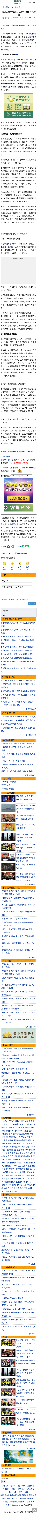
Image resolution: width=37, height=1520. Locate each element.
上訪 (20, 1167)
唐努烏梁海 (24, 1170)
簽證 (7, 1180)
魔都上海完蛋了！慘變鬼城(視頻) (14, 920)
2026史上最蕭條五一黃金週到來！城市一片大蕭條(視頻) (26, 1384)
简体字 (8, 1506)
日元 (11, 1157)
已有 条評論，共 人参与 (12, 587)
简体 (30, 2)
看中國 (7, 460)
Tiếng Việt (23, 1506)
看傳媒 (9, 1500)
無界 (33, 1500)
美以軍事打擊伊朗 (8, 783)
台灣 (13, 1161)
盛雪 (33, 1440)
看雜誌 (31, 1496)
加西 (32, 1503)
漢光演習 (19, 1126)
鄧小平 (8, 1186)
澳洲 (6, 1183)
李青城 (16, 1443)
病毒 (5, 1126)
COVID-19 (12, 1126)
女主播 (7, 1177)
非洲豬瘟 (13, 1164)
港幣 (15, 1157)
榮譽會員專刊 (8, 741)
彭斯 (21, 1141)
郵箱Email (4, 1479)
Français (15, 1506)
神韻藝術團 (16, 1496)
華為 (23, 1138)
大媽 (32, 1161)
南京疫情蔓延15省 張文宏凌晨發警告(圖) (17, 655)
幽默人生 (7, 1189)
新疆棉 (8, 1132)
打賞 (24, 18)
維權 (9, 1167)
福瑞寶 (14, 1500)
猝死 (16, 55)
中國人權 (27, 1470)
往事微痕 (28, 1132)
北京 (23, 1161)
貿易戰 (8, 1129)
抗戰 (18, 1183)
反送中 (6, 1148)
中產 (3, 1161)
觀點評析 (12, 1470)
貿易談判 (31, 1141)
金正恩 (27, 1138)
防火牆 (4, 1167)
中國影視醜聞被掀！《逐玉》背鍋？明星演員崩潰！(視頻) (26, 1423)
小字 (34, 18)
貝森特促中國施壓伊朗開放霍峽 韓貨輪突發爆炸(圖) (26, 810)
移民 (20, 1177)
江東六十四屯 (14, 1170)
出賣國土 (26, 1129)
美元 (21, 1154)
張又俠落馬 (5, 786)
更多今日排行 (30, 1028)
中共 (19, 1138)
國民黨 (26, 1126)
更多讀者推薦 (31, 736)
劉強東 (27, 1161)
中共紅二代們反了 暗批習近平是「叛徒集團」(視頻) (25, 839)
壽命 (7, 1193)
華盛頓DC (22, 1503)
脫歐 (5, 1154)
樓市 (25, 1157)
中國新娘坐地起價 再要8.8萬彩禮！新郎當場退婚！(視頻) (25, 1394)
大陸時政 (16, 7)
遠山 (7, 1440)
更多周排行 (31, 1116)
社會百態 (20, 1470)
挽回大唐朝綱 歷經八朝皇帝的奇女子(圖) (17, 772)
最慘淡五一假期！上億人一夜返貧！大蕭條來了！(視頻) (26, 849)
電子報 (12, 1487)
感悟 (17, 1189)
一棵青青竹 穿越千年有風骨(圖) (13, 762)
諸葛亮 (30, 1186)
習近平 (14, 1129)
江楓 (31, 1443)
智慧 (13, 1189)
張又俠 (19, 1129)
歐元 (7, 1157)
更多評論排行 (31, 710)
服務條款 (31, 1487)
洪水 (17, 1132)
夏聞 (11, 1440)
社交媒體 (20, 1151)
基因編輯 (31, 1164)
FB (26, 1151)
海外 (28, 1180)
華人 (15, 1177)
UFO (15, 1138)
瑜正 (27, 1443)
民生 (24, 1180)
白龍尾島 (5, 1173)
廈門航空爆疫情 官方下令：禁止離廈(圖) (17, 652)
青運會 (30, 37)
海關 (32, 1177)
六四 (22, 1135)
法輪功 (24, 1167)
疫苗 (30, 1135)
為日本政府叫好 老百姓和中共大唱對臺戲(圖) (18, 682)
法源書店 (25, 1496)
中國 (34, 77)
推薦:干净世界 (6, 1496)
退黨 (26, 1135)
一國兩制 (9, 1151)
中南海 (25, 1145)
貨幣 (25, 1154)
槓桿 (17, 1154)
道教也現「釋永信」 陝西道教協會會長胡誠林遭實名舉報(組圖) (26, 859)
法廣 (15, 1151)
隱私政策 (6, 1490)
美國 (25, 1141)
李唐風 (24, 1440)
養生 (15, 1193)
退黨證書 (21, 1500)
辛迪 (13, 1446)
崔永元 (19, 1145)
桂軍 (14, 1183)
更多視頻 (32, 1431)
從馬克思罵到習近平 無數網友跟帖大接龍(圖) (18, 692)
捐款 (13, 1490)
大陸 (19, 1164)
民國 (10, 1183)
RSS (26, 1493)
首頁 (2, 7)
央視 (12, 1177)
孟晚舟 (6, 1141)
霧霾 (26, 1164)
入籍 (15, 1180)
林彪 (13, 1186)
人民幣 (30, 1154)
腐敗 (19, 1148)
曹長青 (8, 1446)
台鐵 (31, 1126)
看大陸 (8, 7)
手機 (21, 1189)
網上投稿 (31, 1490)
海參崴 (8, 1161)
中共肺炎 (5, 1122)
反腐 (23, 1148)
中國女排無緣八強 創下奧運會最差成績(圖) (17, 648)
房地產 (20, 1157)
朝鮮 (29, 1151)
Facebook (12, 1493)
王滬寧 (8, 1145)
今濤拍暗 (10, 1437)
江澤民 (14, 1145)
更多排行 (32, 1335)
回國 (11, 1180)
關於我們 (21, 1487)
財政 (29, 1157)
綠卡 (19, 1180)
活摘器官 (5, 1170)
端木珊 (4, 1473)
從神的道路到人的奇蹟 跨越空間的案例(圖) (18, 745)
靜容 (11, 1443)
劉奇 (17, 1186)
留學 (28, 1177)
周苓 (15, 1440)
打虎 (27, 1148)
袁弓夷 (22, 1132)
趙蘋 (3, 1443)
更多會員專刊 (30, 776)
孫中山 (22, 1183)
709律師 (14, 1167)
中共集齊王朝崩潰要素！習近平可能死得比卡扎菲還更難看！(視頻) (26, 878)
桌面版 (5, 1487)
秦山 (7, 1443)
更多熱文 (32, 1265)
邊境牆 (16, 1141)
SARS (17, 1173)
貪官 (11, 1148)
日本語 (29, 1506)
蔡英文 (18, 1161)
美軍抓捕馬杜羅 (7, 790)
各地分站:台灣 (8, 1503)
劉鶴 (3, 1145)
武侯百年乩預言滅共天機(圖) (12, 725)
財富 (33, 1157)
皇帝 (25, 1186)
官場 (31, 1148)
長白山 (32, 1170)
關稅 (11, 1141)
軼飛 (3, 1440)
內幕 (30, 1145)
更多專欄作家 (30, 1450)
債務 (13, 1154)
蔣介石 (29, 1183)
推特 (20, 1493)
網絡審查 (31, 1167)
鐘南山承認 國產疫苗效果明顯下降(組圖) (17, 638)
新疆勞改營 (24, 1173)
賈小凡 (21, 1437)
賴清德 (27, 1122)
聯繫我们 (21, 1490)
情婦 (15, 1148)
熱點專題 (6, 779)
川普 (22, 1122)
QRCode (19, 547)
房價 (3, 1164)
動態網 (28, 1500)
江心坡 (11, 1173)
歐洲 (28, 1503)
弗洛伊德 (9, 1138)
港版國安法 (15, 1135)
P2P (22, 1164)
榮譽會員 (14, 524)
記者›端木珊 (5, 457)
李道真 (27, 1437)
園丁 (29, 1440)
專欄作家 (6, 1434)
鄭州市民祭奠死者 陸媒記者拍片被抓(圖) (17, 659)
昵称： (5, 581)
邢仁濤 (22, 1443)
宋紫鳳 (4, 1437)
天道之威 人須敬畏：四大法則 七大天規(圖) (18, 1310)
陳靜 (19, 1440)
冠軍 (11, 244)
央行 (9, 1154)
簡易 (16, 1437)
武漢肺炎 (16, 1122)
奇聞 (30, 1189)
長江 (13, 1132)
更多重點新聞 (30, 886)
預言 (26, 1189)
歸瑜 (32, 1437)
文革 (11, 1193)
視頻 (4, 1338)
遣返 (3, 1180)
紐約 (16, 1503)
